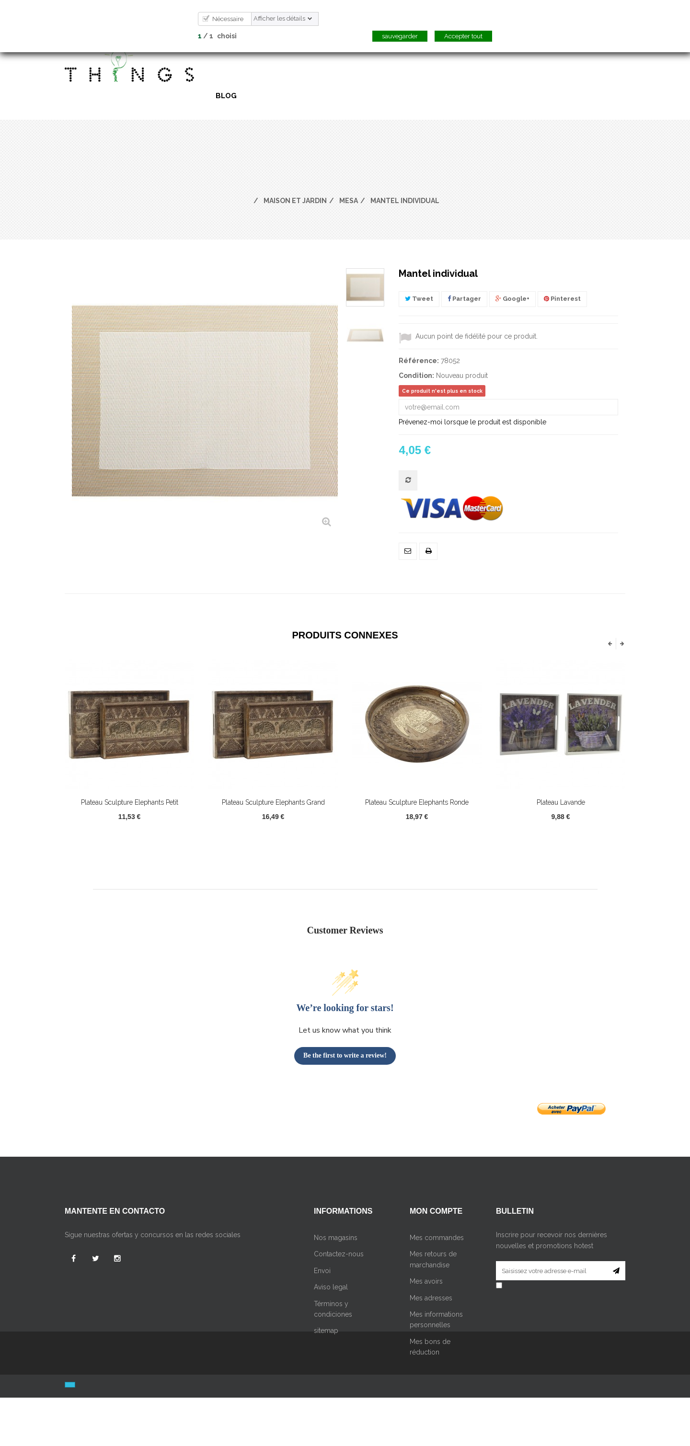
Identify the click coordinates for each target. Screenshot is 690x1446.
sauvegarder (400, 36)
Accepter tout (463, 36)
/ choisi (217, 36)
